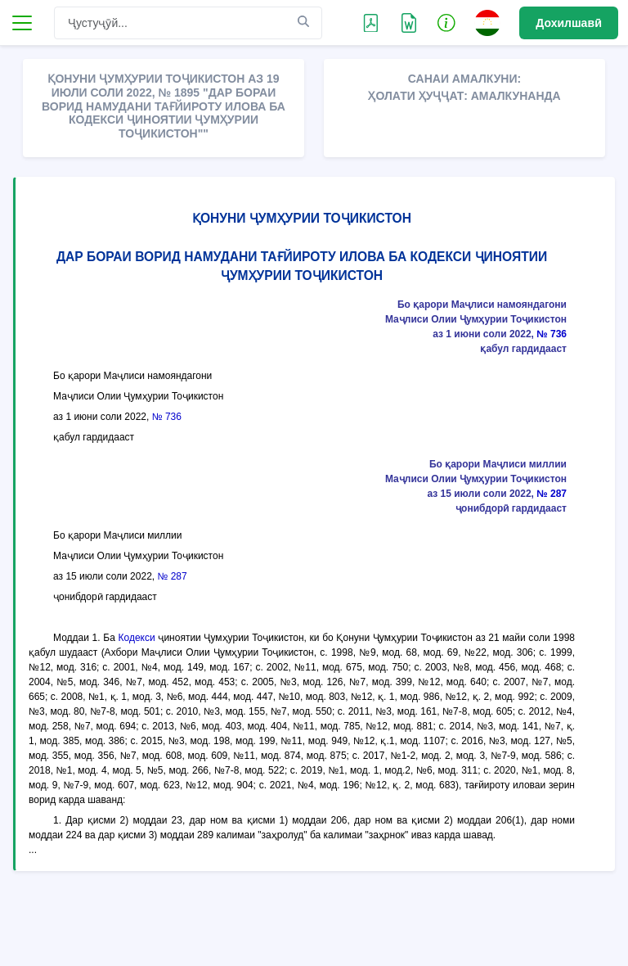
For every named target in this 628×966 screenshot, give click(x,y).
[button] (446, 22)
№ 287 (551, 493)
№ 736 (551, 334)
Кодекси (137, 637)
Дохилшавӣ (569, 22)
